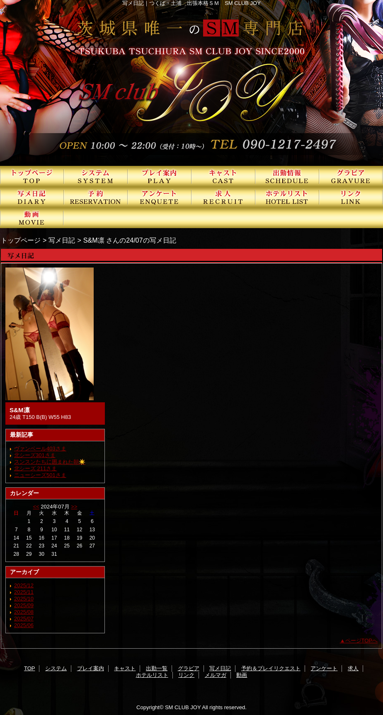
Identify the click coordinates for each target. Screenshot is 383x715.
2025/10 (24, 599)
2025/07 (24, 618)
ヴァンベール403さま (40, 448)
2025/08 (24, 612)
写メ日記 (32, 197)
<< (36, 506)
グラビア (351, 176)
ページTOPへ (361, 640)
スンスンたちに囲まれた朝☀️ (49, 462)
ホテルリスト (287, 197)
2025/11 (24, 592)
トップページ (21, 240)
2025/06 (24, 625)
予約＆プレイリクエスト (96, 197)
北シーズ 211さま (35, 468)
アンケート (160, 197)
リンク (351, 197)
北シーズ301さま (35, 455)
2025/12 (24, 585)
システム (96, 176)
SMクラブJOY (191, 83)
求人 (223, 197)
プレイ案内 (160, 176)
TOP (32, 176)
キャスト (223, 176)
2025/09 (24, 605)
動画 (32, 217)
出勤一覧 (287, 176)
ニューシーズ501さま (40, 475)
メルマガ (215, 675)
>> (74, 506)
